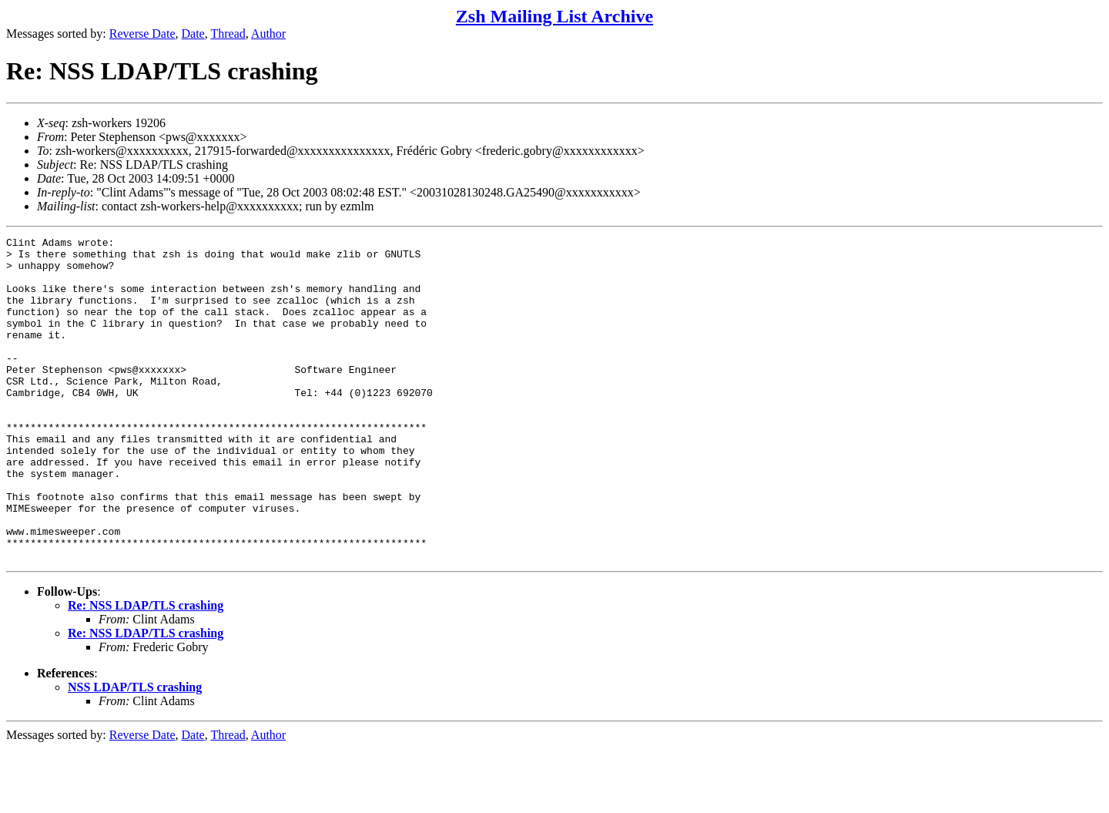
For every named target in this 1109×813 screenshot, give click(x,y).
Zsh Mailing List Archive (554, 16)
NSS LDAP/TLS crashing (135, 751)
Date (193, 33)
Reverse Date (142, 33)
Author (268, 33)
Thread (227, 33)
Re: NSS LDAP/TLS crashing (145, 670)
